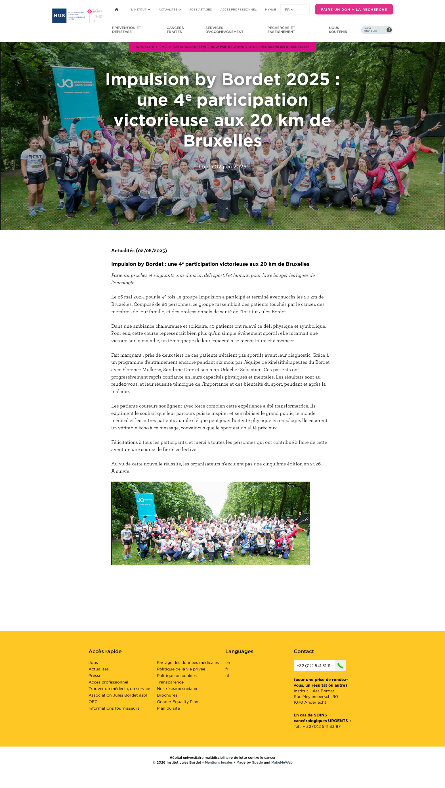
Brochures (167, 695)
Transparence (170, 682)
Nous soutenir (338, 30)
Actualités (170, 9)
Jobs (93, 662)
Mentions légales (219, 762)
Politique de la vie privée (181, 669)
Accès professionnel (238, 9)
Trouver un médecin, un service (119, 688)
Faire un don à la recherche (354, 9)
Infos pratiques (370, 30)
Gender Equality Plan (177, 701)
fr (289, 9)
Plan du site (168, 708)
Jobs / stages (200, 9)
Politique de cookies (177, 675)
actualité (145, 47)
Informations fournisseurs (114, 708)
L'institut (140, 9)
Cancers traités (175, 30)
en (227, 662)
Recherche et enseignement (281, 30)
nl (227, 675)
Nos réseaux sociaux (177, 688)
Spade (257, 762)
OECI (93, 701)
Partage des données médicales (188, 662)
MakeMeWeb (282, 762)
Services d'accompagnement (224, 30)
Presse (95, 675)
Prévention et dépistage (126, 30)
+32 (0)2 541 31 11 (321, 665)
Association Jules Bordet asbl (118, 695)
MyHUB (270, 9)
